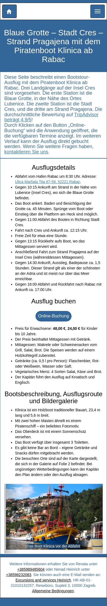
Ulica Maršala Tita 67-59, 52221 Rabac (47, 182)
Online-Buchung (53, 316)
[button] (9, 11)
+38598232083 (18, 575)
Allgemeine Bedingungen (53, 591)
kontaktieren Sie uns (26, 152)
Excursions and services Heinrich (43, 580)
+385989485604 (31, 569)
